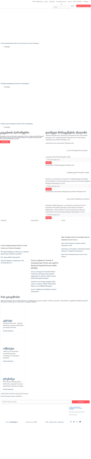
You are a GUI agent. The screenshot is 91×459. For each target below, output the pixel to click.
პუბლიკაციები (35, 221)
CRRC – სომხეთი (49, 428)
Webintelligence (14, 428)
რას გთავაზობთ (10, 297)
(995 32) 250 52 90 (73, 420)
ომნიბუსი (9, 351)
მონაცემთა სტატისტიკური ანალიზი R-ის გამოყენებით (16, 83)
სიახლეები (7, 47)
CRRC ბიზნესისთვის (37, 1)
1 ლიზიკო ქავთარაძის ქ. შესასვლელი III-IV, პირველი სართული (75, 414)
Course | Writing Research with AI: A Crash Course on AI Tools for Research (21, 43)
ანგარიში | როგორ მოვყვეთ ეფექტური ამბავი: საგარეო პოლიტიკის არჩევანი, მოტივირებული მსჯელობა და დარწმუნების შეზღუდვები (44, 284)
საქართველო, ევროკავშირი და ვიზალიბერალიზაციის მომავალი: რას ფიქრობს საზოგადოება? (75, 252)
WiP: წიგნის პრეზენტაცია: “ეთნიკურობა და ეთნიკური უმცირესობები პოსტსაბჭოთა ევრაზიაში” (13, 255)
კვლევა (46, 1)
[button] (61, 4)
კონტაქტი (85, 1)
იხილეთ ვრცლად (8, 334)
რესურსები (52, 1)
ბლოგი (70, 1)
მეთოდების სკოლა (61, 1)
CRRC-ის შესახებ (77, 1)
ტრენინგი (9, 382)
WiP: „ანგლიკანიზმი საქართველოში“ (11, 260)
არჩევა (48, 163)
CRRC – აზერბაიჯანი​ (59, 428)
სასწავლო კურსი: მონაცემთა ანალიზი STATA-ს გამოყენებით (18, 124)
